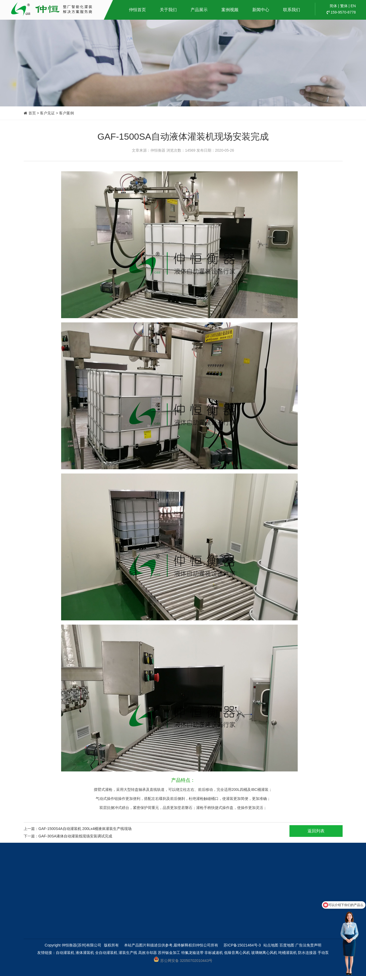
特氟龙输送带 (192, 952)
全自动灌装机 (106, 952)
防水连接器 (307, 952)
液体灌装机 (84, 952)
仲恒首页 (137, 9)
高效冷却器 (147, 952)
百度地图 (286, 945)
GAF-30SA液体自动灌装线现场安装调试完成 (75, 836)
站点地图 (270, 945)
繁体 (344, 6)
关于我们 (168, 9)
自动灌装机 (65, 952)
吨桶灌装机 (287, 952)
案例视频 (229, 9)
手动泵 (323, 952)
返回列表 (316, 831)
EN (353, 6)
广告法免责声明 (308, 945)
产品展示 (199, 9)
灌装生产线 (128, 952)
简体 (333, 6)
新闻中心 (260, 9)
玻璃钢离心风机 (264, 952)
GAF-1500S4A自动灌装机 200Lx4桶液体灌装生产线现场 (85, 829)
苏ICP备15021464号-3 (242, 945)
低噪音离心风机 (237, 952)
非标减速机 (213, 952)
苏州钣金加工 (169, 952)
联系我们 (291, 9)
